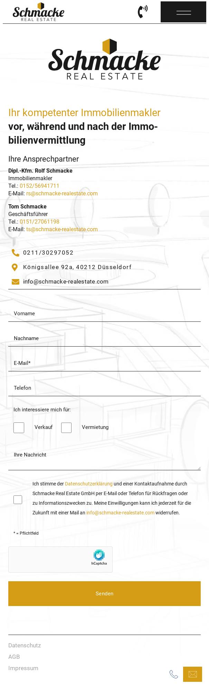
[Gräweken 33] (72, 267)
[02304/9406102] (43, 253)
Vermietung (95, 427)
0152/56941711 (39, 186)
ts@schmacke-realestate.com (62, 229)
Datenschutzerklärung (89, 483)
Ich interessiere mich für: (42, 410)
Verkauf (44, 427)
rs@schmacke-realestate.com (62, 193)
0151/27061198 (39, 221)
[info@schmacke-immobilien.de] (60, 282)
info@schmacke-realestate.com (120, 512)
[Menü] (184, 11)
